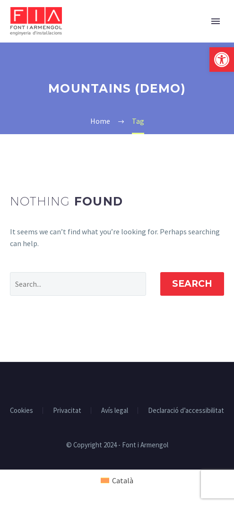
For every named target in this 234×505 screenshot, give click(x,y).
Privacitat (67, 410)
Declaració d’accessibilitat (186, 410)
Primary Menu (215, 21)
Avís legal (114, 410)
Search (192, 283)
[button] (221, 59)
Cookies (21, 410)
